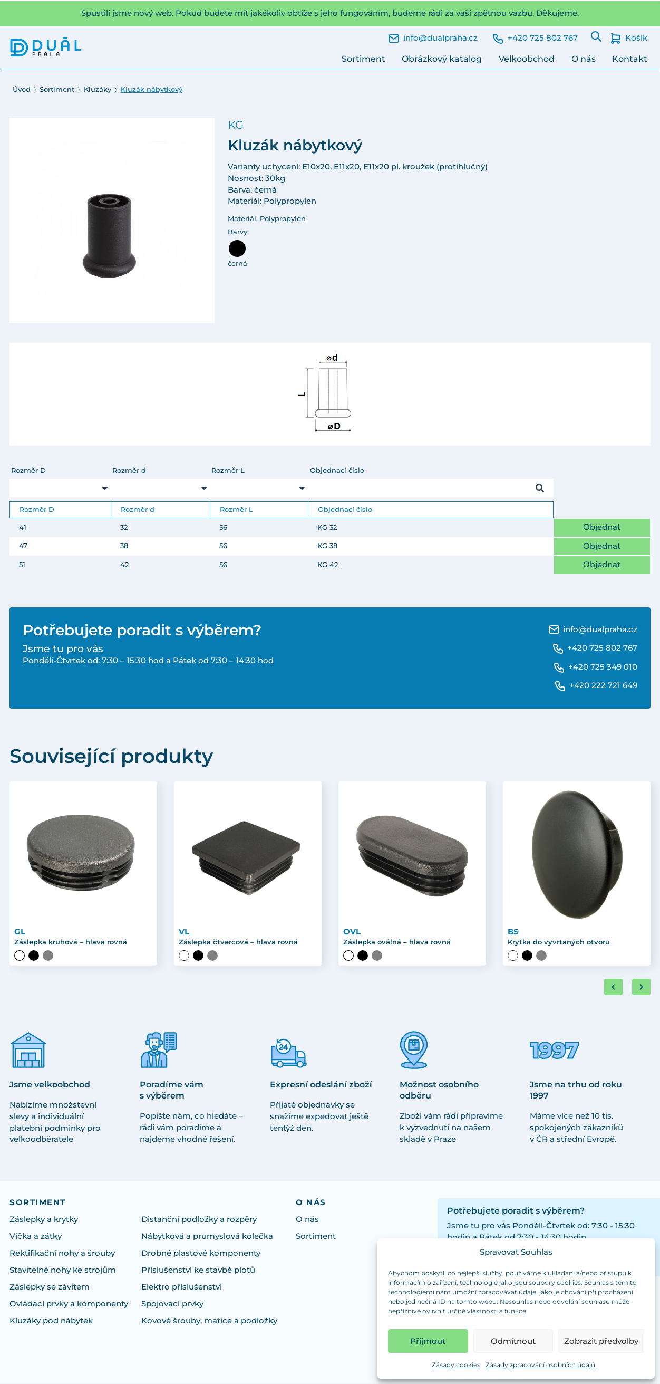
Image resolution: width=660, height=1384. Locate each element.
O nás (583, 59)
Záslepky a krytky (43, 1220)
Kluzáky (97, 89)
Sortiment (363, 59)
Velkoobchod (527, 59)
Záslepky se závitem (49, 1287)
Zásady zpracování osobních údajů (540, 1365)
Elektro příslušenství (181, 1287)
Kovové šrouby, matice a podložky (209, 1321)
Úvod (22, 89)
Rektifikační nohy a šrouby (62, 1253)
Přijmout (427, 1341)
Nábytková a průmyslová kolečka (207, 1237)
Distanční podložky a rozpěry (199, 1220)
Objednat (601, 527)
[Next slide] (641, 988)
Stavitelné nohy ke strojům (62, 1270)
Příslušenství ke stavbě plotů (198, 1270)
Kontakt (629, 59)
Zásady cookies (456, 1365)
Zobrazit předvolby (601, 1341)
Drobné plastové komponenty (200, 1253)
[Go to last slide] (613, 988)
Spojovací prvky (172, 1304)
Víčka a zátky (35, 1237)
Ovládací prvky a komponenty (68, 1304)
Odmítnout (513, 1341)
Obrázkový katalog (442, 59)
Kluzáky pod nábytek (51, 1321)
